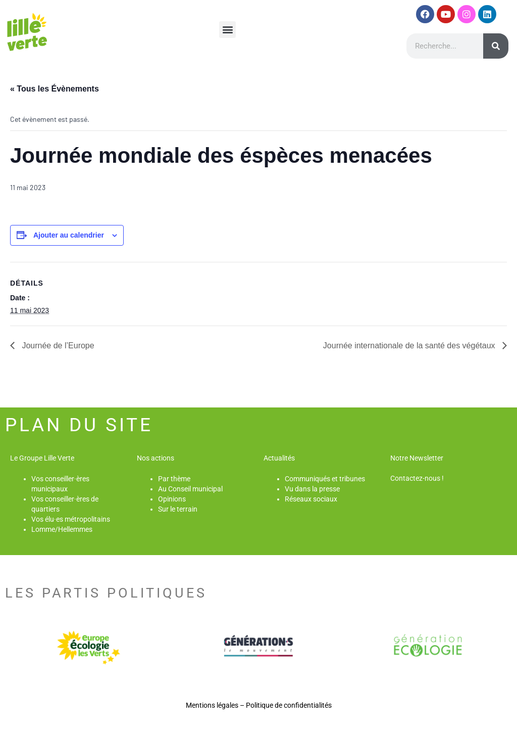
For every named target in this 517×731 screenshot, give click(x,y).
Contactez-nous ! (417, 478)
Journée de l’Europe (57, 345)
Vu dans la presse (312, 489)
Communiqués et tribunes (325, 479)
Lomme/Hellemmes (61, 529)
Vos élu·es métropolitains (70, 519)
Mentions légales (212, 705)
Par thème (174, 479)
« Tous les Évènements (54, 88)
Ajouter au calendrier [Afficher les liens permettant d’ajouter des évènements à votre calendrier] (68, 235)
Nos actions (155, 458)
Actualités (279, 458)
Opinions (172, 499)
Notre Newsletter (416, 458)
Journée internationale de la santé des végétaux (410, 345)
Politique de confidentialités (289, 705)
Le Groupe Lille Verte (42, 458)
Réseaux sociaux (311, 499)
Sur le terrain (177, 509)
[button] (227, 29)
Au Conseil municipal (190, 489)
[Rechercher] (495, 46)
